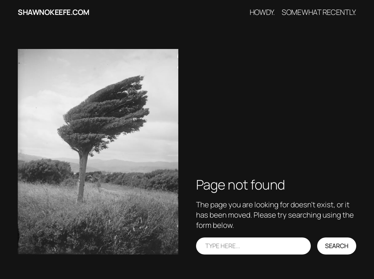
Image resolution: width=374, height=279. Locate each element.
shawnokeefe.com (54, 12)
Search (336, 245)
